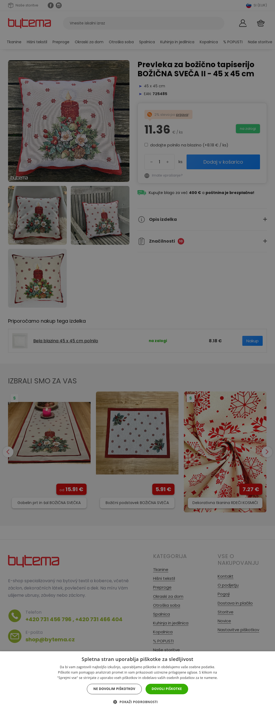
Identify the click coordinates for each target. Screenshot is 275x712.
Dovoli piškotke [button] (167, 688)
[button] (137, 702)
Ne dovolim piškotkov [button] (114, 688)
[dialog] (137, 356)
